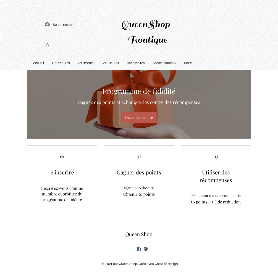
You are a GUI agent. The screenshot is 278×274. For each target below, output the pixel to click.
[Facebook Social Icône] (139, 249)
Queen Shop (138, 234)
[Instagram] (146, 249)
